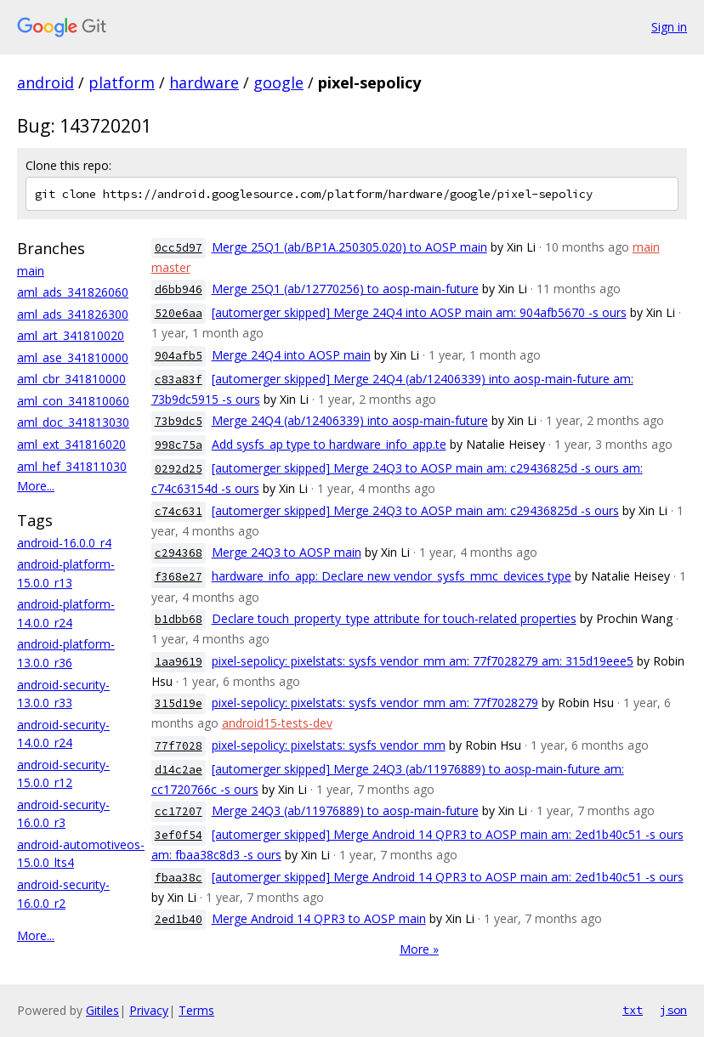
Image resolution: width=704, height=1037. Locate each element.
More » (419, 949)
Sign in (669, 27)
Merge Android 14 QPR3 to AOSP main (319, 918)
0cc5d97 (178, 248)
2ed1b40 (178, 919)
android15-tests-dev (277, 723)
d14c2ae (178, 769)
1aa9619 (178, 661)
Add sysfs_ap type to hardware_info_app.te (329, 444)
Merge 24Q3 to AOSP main (286, 552)
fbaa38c (178, 877)
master (170, 267)
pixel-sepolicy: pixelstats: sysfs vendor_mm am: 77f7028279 (375, 702)
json (673, 1009)
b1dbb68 (178, 619)
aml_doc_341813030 (73, 422)
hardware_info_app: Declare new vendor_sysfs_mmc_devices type (391, 576)
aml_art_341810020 (70, 335)
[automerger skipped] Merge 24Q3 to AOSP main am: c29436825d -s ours (415, 510)
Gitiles (102, 1010)
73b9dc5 (178, 421)
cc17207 (178, 811)
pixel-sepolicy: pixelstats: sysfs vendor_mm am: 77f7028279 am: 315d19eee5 (422, 661)
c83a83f (178, 379)
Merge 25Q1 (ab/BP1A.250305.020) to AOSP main (349, 247)
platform (121, 82)
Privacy (148, 1010)
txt (632, 1009)
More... (35, 486)
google (278, 82)
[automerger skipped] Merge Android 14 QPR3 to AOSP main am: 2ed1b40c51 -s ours (448, 877)
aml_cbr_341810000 (71, 379)
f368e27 (178, 577)
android (45, 82)
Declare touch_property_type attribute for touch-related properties (394, 618)
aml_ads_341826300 (72, 314)
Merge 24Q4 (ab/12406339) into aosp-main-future (350, 420)
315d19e (178, 703)
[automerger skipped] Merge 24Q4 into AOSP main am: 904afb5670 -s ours (419, 312)
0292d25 (178, 469)
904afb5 (178, 355)
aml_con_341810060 (73, 401)
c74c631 (178, 511)
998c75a (178, 445)
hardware (204, 82)
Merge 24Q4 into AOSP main (291, 355)
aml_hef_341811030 (72, 466)
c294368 (178, 553)
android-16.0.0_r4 (64, 543)
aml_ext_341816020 (71, 444)
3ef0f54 (178, 835)
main (30, 271)
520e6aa (178, 313)
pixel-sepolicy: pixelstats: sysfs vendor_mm (329, 745)
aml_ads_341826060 (72, 292)
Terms (196, 1010)
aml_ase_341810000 (72, 357)
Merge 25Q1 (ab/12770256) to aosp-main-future (345, 288)
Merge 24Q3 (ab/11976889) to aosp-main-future (345, 810)
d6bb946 (178, 289)
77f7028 (178, 746)
